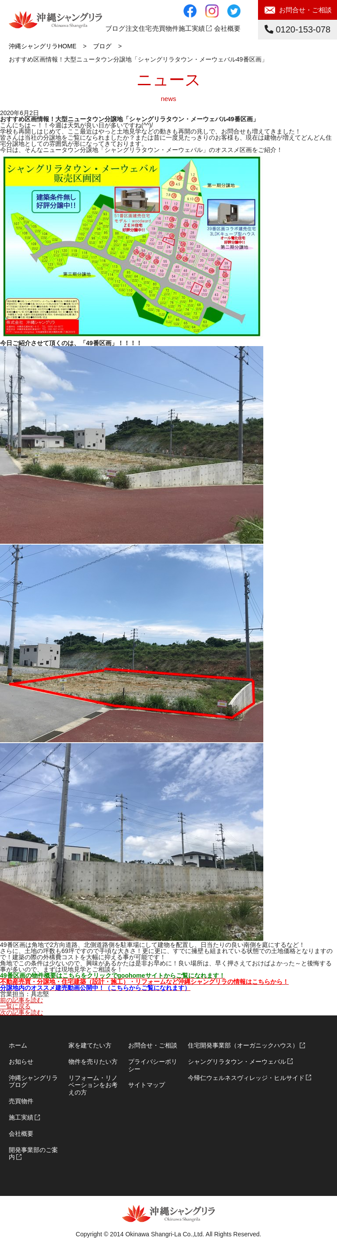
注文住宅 (138, 28)
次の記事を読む (21, 1012)
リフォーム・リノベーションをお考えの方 (93, 1085)
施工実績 (192, 28)
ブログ (115, 28)
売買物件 (21, 1101)
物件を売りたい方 (93, 1061)
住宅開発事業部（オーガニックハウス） (243, 1045)
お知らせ (21, 1061)
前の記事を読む (21, 1000)
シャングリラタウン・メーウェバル (237, 1061)
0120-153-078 (297, 29)
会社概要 (227, 28)
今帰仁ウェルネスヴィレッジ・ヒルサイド (246, 1077)
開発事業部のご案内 (33, 1153)
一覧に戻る (15, 1006)
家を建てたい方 (89, 1045)
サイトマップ (146, 1084)
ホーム (18, 1045)
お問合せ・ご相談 (305, 10)
